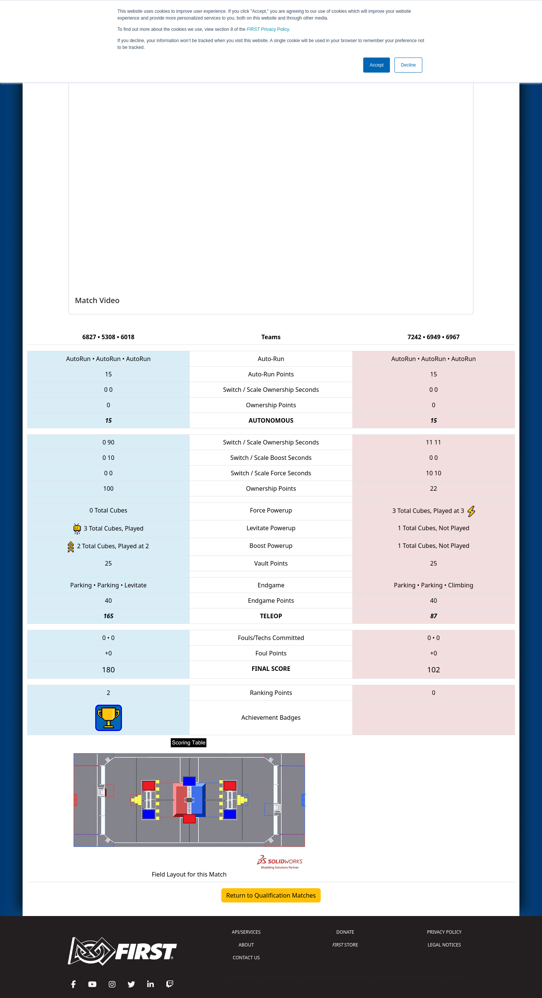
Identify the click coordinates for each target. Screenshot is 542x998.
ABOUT (246, 945)
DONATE (345, 932)
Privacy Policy (268, 29)
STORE (345, 945)
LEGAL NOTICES (444, 945)
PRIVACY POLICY (444, 932)
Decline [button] (408, 65)
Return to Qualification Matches (271, 895)
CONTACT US (246, 957)
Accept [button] (377, 65)
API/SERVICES (246, 932)
